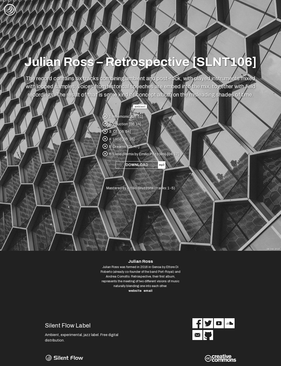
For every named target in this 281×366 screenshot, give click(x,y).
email (147, 290)
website (135, 290)
